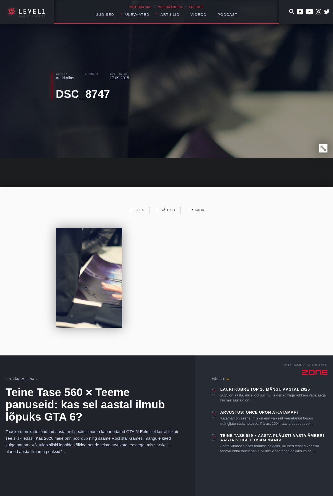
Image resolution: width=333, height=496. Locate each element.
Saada (195, 210)
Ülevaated (137, 14)
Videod (198, 14)
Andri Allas (65, 78)
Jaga (136, 210)
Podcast (228, 14)
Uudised (104, 14)
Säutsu (165, 210)
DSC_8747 (83, 94)
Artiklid (170, 14)
